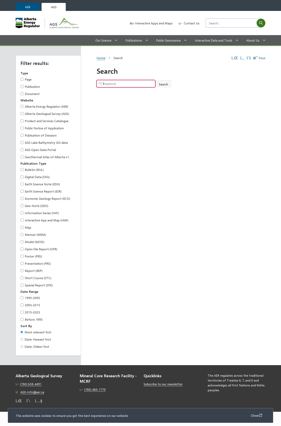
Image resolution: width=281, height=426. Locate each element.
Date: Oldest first (34, 346)
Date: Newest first (35, 339)
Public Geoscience (168, 40)
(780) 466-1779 (95, 389)
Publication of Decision (38, 135)
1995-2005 (30, 298)
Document (30, 94)
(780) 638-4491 (31, 384)
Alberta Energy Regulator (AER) (44, 106)
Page (26, 79)
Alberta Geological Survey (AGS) (44, 113)
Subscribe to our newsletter (163, 384)
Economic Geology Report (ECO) (45, 198)
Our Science (103, 40)
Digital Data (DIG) (35, 177)
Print (259, 58)
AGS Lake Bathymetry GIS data (44, 142)
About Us (252, 40)
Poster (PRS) (31, 256)
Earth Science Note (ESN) (40, 184)
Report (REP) (31, 270)
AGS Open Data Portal (38, 150)
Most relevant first (35, 332)
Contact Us (191, 23)
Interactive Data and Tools (213, 40)
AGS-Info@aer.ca (32, 392)
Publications (133, 40)
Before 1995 (31, 319)
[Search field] (231, 23)
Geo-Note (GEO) (34, 206)
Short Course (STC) (35, 278)
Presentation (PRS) (35, 263)
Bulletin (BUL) (32, 169)
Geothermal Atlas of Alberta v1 (44, 157)
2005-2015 (30, 305)
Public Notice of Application (42, 128)
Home (101, 58)
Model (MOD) (32, 242)
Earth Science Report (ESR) (40, 191)
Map (25, 227)
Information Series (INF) (39, 213)
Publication (30, 86)
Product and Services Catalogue (44, 121)
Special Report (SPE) (36, 285)
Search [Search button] (163, 84)
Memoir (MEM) (33, 234)
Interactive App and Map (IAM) (44, 220)
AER (27, 7)
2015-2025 (30, 312)
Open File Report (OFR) (38, 249)
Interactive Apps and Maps (154, 23)
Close (255, 415)
